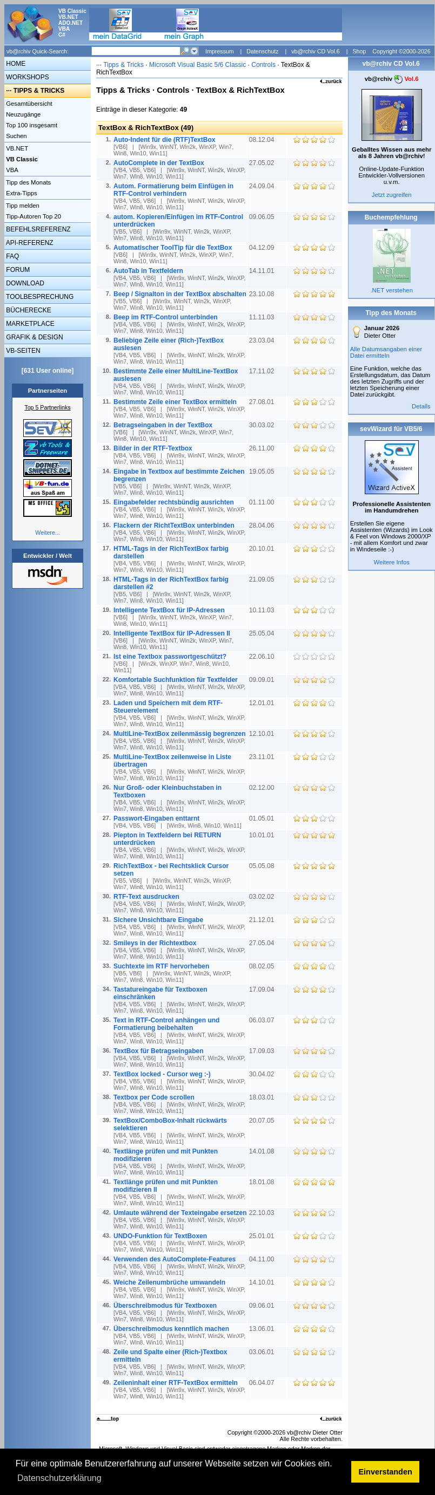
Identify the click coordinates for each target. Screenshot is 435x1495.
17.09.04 (262, 989)
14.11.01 (262, 271)
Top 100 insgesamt (30, 125)
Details (421, 406)
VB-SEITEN (22, 350)
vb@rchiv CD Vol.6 (315, 51)
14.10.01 (262, 1282)
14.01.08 (262, 1151)
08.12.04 (262, 140)
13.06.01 (262, 1329)
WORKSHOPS (26, 77)
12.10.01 (262, 734)
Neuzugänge (22, 114)
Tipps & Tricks (123, 65)
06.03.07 (262, 1020)
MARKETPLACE (29, 323)
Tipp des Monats (27, 182)
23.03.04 (262, 340)
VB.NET (16, 148)
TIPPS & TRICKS (39, 90)
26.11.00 (262, 448)
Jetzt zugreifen (392, 195)
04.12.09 (262, 247)
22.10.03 (262, 1213)
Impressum (219, 51)
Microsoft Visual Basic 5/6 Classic (198, 65)
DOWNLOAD (24, 283)
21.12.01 (262, 920)
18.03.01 (262, 1097)
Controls (263, 65)
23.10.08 (262, 294)
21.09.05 (262, 579)
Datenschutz (262, 51)
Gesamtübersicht (28, 103)
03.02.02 (262, 896)
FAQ (11, 256)
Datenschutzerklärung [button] (59, 1478)
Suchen (15, 136)
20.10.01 (262, 548)
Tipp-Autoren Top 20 (32, 216)
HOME (14, 63)
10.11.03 (262, 610)
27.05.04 (262, 943)
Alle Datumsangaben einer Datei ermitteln (386, 352)
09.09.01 (262, 680)
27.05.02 (262, 163)
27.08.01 (262, 402)
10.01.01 (262, 835)
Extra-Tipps (20, 193)
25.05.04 (262, 633)
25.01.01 (262, 1236)
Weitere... (47, 532)
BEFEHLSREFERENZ (37, 229)
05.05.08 (262, 866)
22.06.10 (262, 656)
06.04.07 (262, 1383)
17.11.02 (262, 371)
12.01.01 (262, 703)
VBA (11, 170)
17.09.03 (262, 1051)
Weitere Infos (391, 562)
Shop (359, 51)
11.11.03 (262, 317)
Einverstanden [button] (385, 1471)
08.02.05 (262, 966)
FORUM (17, 270)
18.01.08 (262, 1182)
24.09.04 (262, 186)
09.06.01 (262, 1305)
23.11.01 (262, 757)
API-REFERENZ (28, 243)
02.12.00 (262, 787)
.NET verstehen (391, 290)
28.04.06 (262, 525)
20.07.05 (262, 1120)
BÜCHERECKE (27, 310)
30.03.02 (262, 425)
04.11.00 (262, 1259)
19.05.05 (262, 471)
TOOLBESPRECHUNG (38, 297)
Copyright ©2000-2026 (401, 51)
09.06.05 (262, 217)
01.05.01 (262, 818)
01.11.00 (262, 502)
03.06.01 (262, 1352)
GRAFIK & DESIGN (33, 337)
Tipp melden (21, 205)
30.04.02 (262, 1074)
